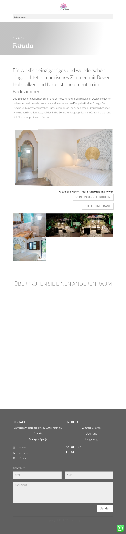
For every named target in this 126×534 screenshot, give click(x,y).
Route (22, 458)
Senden (105, 508)
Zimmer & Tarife (91, 427)
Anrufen (24, 452)
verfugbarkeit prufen (93, 197)
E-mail (23, 447)
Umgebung (91, 439)
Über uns (91, 433)
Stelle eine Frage (98, 206)
